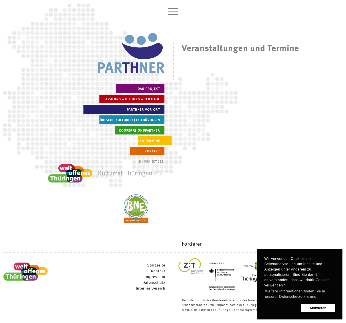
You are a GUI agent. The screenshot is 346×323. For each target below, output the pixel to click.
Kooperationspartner (139, 130)
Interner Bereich (150, 288)
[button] (281, 308)
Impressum (154, 277)
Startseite (156, 265)
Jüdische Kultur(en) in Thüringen (129, 120)
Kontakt (152, 151)
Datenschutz (153, 283)
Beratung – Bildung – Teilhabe (131, 99)
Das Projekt (149, 89)
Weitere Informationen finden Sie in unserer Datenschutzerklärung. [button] (295, 293)
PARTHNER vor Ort (143, 110)
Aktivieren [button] (318, 308)
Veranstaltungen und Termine (132, 141)
